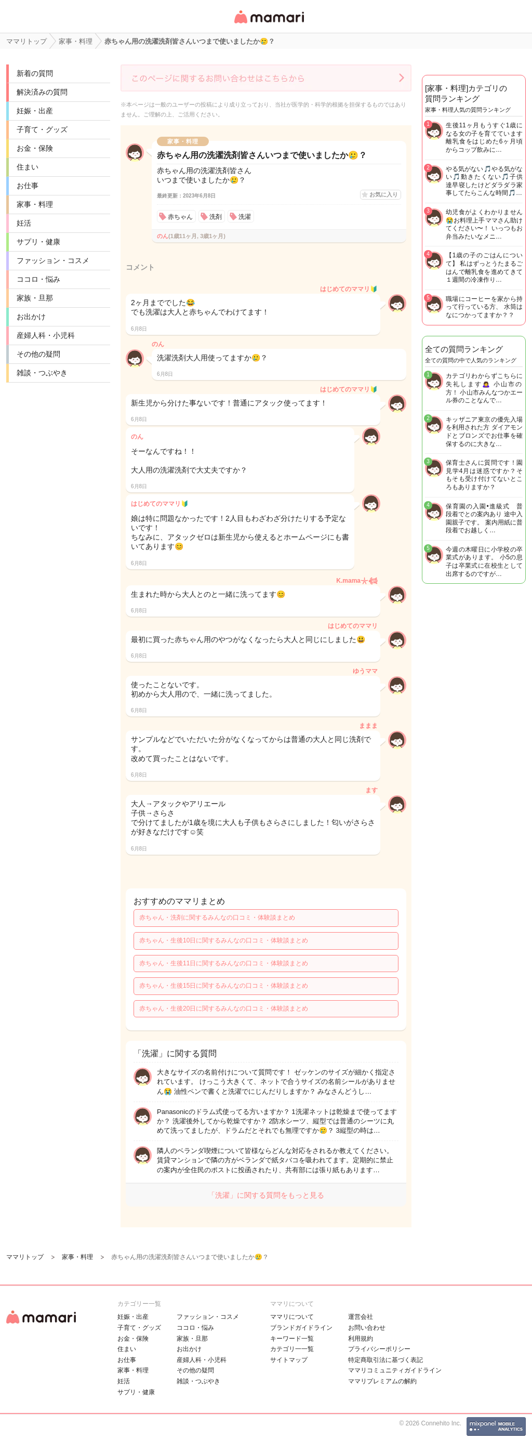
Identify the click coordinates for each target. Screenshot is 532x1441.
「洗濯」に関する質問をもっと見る (266, 1195)
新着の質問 (35, 73)
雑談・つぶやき (42, 373)
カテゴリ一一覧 (292, 1349)
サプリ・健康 (38, 242)
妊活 (24, 223)
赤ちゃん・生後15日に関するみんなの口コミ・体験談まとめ (223, 985)
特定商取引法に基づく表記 (385, 1360)
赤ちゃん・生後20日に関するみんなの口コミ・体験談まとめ (223, 1008)
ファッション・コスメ (53, 260)
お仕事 (27, 185)
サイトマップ (289, 1360)
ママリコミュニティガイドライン (395, 1370)
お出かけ (31, 316)
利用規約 (360, 1338)
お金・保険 (35, 148)
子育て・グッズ (42, 129)
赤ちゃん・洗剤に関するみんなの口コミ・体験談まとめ (217, 917)
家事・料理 (35, 204)
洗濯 (244, 216)
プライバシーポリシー (379, 1349)
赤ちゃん (180, 216)
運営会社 (360, 1316)
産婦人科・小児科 (46, 335)
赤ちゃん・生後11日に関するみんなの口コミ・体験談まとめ (223, 963)
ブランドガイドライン (301, 1327)
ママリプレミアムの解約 (382, 1381)
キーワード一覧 (292, 1338)
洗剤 (215, 216)
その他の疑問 (38, 354)
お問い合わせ (366, 1327)
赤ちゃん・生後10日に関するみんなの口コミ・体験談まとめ (223, 940)
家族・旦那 (35, 298)
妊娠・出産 (35, 111)
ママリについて (292, 1316)
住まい (27, 167)
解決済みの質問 (42, 92)
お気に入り (383, 194)
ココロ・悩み (38, 279)
